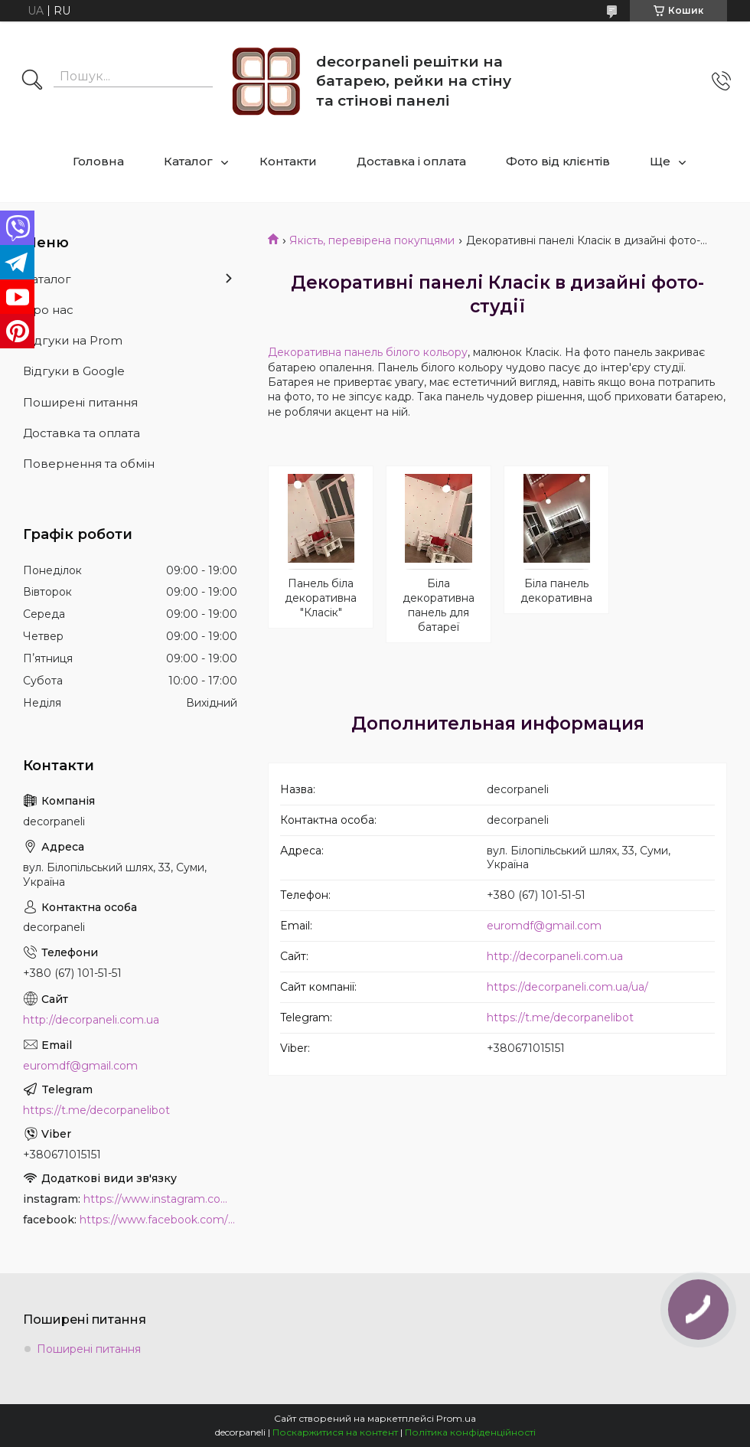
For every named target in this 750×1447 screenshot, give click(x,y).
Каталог (188, 161)
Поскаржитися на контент (335, 1432)
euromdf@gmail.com (544, 926)
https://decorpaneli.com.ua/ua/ (567, 987)
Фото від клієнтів (558, 161)
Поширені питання (80, 402)
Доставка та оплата (81, 433)
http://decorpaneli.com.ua (555, 956)
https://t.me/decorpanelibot (560, 1017)
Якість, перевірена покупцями (372, 240)
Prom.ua (456, 1418)
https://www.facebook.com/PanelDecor (158, 1220)
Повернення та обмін (89, 463)
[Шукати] (32, 81)
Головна (98, 161)
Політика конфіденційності (470, 1432)
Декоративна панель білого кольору (368, 352)
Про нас (48, 309)
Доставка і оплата (411, 161)
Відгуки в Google (74, 371)
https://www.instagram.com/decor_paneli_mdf (160, 1199)
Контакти (288, 161)
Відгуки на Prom (72, 340)
